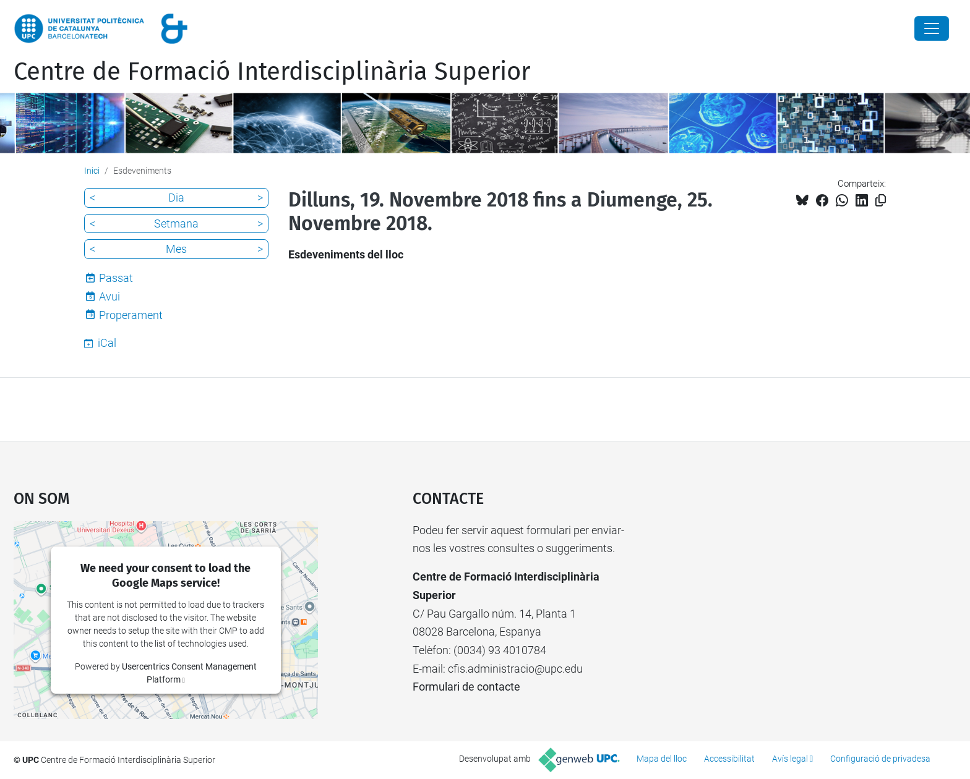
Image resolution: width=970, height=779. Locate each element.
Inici (92, 171)
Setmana (176, 223)
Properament (131, 315)
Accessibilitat (729, 759)
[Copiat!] (880, 201)
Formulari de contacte (466, 686)
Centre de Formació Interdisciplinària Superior (272, 72)
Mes (176, 248)
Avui (109, 296)
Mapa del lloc (662, 759)
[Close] (931, 28)
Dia (176, 197)
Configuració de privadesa (880, 759)
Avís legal (790, 759)
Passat (116, 277)
